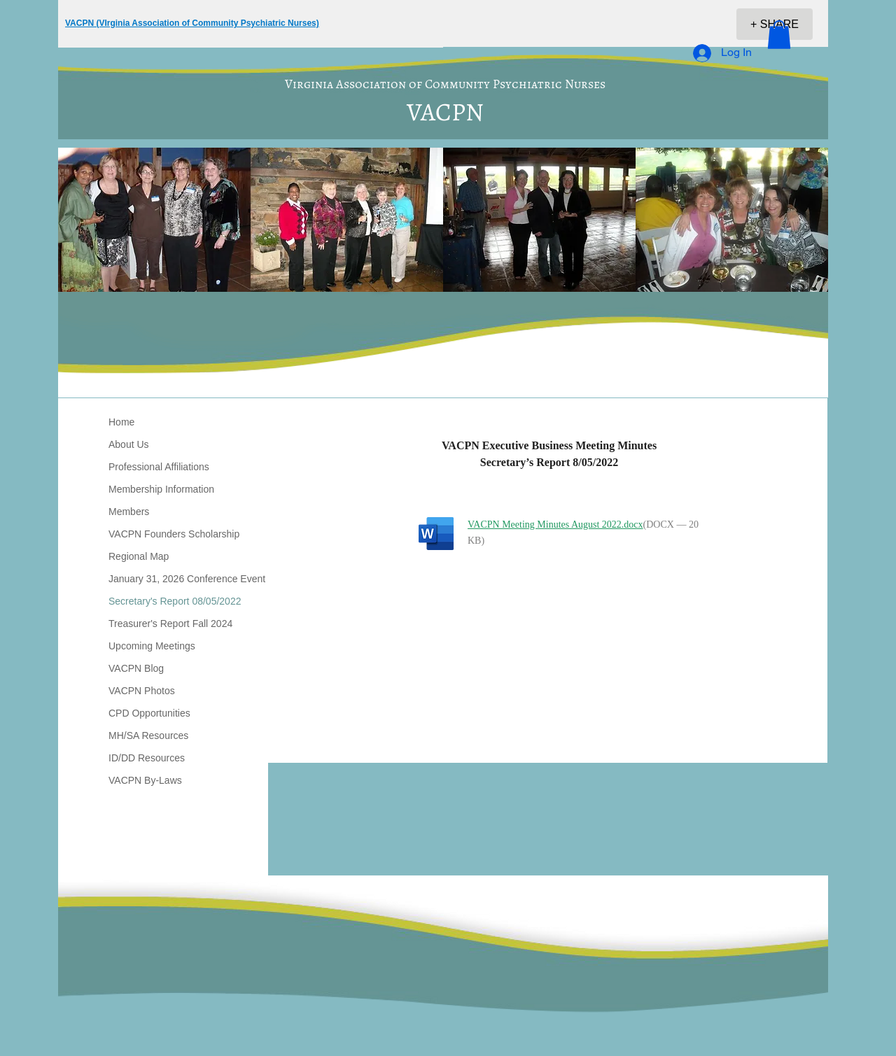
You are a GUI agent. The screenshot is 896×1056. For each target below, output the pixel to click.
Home (121, 422)
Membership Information (161, 489)
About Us (128, 444)
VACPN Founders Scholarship (173, 534)
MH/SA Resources (148, 735)
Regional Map (138, 556)
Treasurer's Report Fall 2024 (170, 623)
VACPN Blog (136, 668)
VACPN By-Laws (145, 780)
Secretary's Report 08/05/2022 (174, 601)
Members (128, 511)
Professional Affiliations (158, 466)
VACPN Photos (141, 690)
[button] (779, 34)
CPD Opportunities (149, 713)
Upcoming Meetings (151, 646)
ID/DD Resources (146, 757)
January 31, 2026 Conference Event (186, 578)
